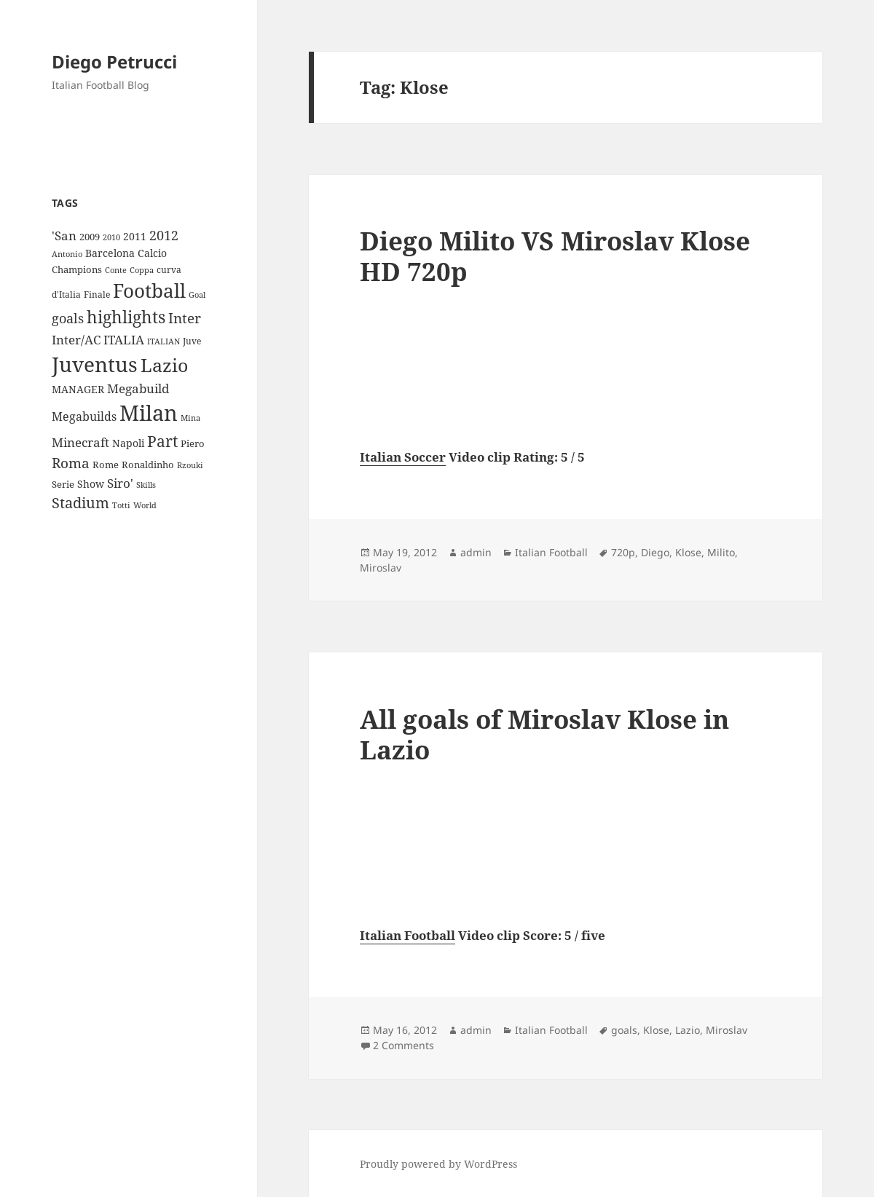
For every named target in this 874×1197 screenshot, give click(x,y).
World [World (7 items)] (145, 505)
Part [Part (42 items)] (162, 440)
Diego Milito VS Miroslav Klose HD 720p (555, 256)
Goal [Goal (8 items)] (197, 294)
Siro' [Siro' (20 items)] (120, 483)
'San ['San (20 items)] (64, 235)
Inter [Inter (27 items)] (184, 318)
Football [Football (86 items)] (149, 290)
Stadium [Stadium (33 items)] (80, 503)
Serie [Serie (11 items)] (63, 484)
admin (476, 552)
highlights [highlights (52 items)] (126, 317)
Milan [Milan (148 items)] (148, 412)
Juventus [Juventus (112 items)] (95, 364)
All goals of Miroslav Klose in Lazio (544, 734)
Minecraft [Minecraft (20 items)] (80, 442)
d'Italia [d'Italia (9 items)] (66, 294)
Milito (721, 552)
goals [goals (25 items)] (68, 318)
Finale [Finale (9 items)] (97, 294)
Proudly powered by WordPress (438, 1164)
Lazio (687, 1030)
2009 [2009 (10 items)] (89, 236)
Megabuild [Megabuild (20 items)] (138, 388)
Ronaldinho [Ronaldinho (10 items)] (148, 464)
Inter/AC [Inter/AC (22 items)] (76, 339)
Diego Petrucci (114, 62)
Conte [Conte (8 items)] (116, 269)
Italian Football (551, 552)
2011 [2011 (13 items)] (134, 236)
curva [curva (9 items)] (169, 270)
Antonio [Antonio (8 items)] (67, 253)
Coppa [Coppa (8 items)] (142, 269)
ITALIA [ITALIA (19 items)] (123, 339)
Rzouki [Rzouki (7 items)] (190, 465)
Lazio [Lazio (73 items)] (164, 364)
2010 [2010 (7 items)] (111, 237)
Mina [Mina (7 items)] (190, 418)
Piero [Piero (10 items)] (193, 443)
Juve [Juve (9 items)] (192, 341)
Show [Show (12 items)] (90, 484)
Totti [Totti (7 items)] (121, 505)
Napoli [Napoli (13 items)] (128, 443)
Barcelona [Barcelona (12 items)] (110, 253)
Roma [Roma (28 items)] (71, 463)
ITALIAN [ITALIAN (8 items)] (163, 341)
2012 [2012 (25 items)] (163, 235)
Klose (688, 552)
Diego (655, 552)
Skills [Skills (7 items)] (146, 485)
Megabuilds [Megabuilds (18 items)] (84, 416)
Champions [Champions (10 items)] (77, 269)
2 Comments (403, 1045)
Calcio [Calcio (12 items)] (152, 253)
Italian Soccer (403, 457)
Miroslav (380, 567)
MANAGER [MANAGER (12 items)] (78, 389)
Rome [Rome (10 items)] (105, 464)
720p (623, 552)
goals (624, 1030)
